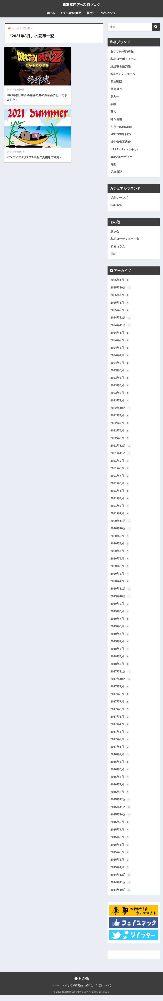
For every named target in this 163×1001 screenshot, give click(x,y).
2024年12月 (120, 319)
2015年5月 (119, 850)
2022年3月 (119, 441)
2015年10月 (120, 820)
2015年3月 (119, 858)
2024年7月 (119, 342)
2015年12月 (120, 805)
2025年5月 (119, 304)
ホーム (51, 12)
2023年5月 (119, 388)
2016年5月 (119, 774)
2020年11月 (120, 524)
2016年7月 (119, 759)
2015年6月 (119, 842)
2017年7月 (119, 706)
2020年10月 (120, 532)
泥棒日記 (116, 172)
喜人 (113, 112)
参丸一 (114, 97)
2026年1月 (119, 281)
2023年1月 (119, 403)
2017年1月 (119, 751)
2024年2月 (119, 365)
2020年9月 (119, 539)
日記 (113, 255)
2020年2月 (119, 577)
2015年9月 (119, 827)
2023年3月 (119, 395)
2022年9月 (119, 418)
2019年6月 (119, 630)
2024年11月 (120, 327)
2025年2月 (119, 312)
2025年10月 (120, 289)
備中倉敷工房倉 (120, 142)
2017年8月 (119, 698)
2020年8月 (119, 547)
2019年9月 (119, 607)
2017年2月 (119, 744)
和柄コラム (117, 247)
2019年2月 (119, 645)
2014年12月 (120, 880)
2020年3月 (119, 569)
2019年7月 (119, 623)
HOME (81, 984)
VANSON (116, 206)
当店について (108, 12)
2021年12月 (120, 448)
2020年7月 (119, 554)
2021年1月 (119, 516)
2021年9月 (119, 463)
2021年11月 (120, 456)
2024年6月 (119, 350)
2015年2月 (119, 865)
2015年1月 (119, 873)
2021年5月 (119, 494)
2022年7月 (119, 425)
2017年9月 (119, 691)
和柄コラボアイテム (123, 59)
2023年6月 (119, 380)
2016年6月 (119, 767)
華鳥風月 (116, 89)
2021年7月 (119, 478)
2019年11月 (120, 592)
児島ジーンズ (119, 198)
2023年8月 (119, 372)
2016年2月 (119, 797)
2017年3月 (119, 736)
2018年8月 (119, 653)
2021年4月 (119, 501)
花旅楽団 (116, 81)
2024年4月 (119, 357)
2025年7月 (119, 297)
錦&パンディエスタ (123, 74)
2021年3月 (119, 509)
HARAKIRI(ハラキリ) (124, 150)
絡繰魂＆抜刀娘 (120, 66)
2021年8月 (119, 471)
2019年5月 (119, 638)
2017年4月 (119, 729)
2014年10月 (120, 895)
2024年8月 (119, 334)
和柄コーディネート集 (124, 240)
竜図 (113, 165)
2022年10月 (120, 410)
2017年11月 (120, 676)
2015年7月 (119, 835)
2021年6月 (119, 486)
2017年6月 (119, 713)
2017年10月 (120, 683)
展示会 (91, 12)
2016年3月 (119, 789)
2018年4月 (119, 660)
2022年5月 (119, 433)
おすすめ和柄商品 (71, 12)
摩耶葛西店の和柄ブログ (81, 4)
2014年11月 (120, 888)
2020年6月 (119, 562)
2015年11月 (120, 812)
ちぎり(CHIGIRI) (121, 127)
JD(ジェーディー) (121, 157)
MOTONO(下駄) (120, 135)
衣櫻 (113, 104)
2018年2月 (119, 668)
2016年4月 (119, 782)
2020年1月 (119, 585)
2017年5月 (119, 721)
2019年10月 (120, 600)
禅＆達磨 (116, 119)
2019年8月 (119, 615)
